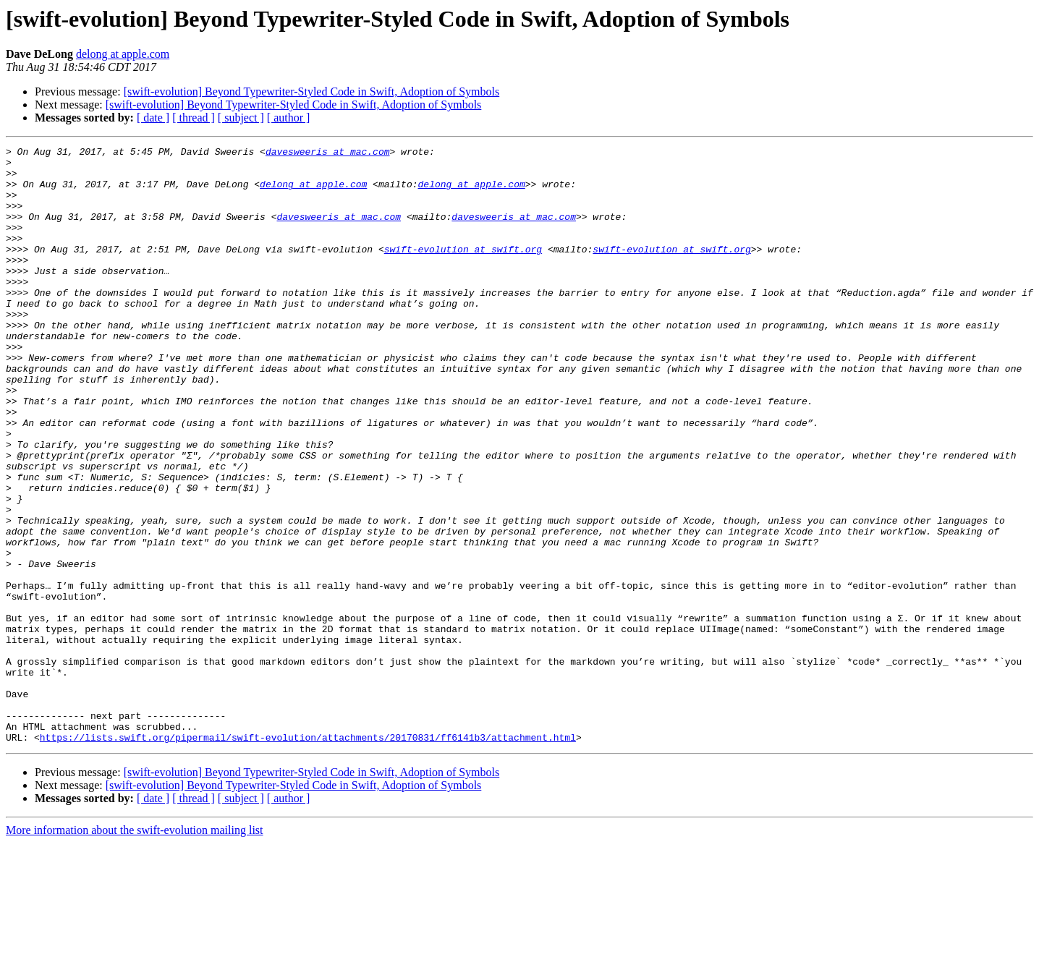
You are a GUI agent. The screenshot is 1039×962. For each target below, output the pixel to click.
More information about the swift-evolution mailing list (134, 949)
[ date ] (153, 117)
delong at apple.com (122, 54)
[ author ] (288, 117)
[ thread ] (193, 117)
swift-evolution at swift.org (463, 270)
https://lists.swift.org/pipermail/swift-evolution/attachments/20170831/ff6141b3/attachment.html (308, 856)
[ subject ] (241, 117)
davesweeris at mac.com (328, 153)
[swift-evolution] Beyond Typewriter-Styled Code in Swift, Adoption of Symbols (312, 91)
